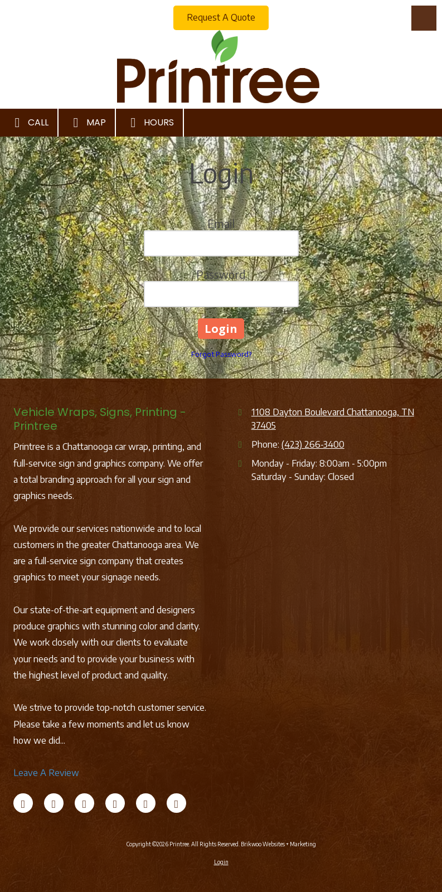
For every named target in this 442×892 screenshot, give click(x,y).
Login (221, 862)
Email (221, 223)
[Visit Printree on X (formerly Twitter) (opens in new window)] (54, 803)
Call (28, 122)
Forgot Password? (221, 354)
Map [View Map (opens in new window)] (86, 122)
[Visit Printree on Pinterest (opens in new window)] (146, 803)
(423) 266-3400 (312, 444)
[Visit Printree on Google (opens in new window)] (115, 803)
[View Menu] (423, 18)
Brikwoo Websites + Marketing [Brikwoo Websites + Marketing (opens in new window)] (278, 844)
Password (221, 274)
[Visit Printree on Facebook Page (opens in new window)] (23, 803)
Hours (149, 122)
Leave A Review (46, 772)
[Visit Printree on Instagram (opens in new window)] (176, 803)
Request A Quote (221, 17)
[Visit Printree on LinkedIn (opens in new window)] (84, 803)
